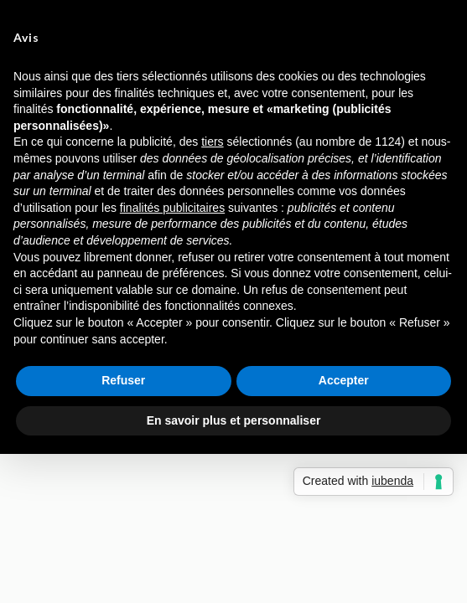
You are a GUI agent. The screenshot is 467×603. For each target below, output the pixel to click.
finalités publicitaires (172, 207)
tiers (212, 141)
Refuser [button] (123, 380)
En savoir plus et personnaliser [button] (234, 420)
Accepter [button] (344, 380)
